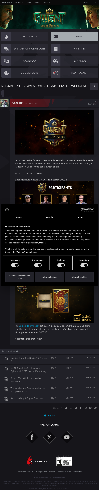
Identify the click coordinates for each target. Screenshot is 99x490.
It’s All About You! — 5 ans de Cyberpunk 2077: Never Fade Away (27, 366)
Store (37, 2)
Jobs (28, 2)
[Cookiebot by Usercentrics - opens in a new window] (82, 210)
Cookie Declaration (64, 470)
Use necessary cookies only (19, 277)
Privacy (52, 470)
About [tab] (80, 217)
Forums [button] (6, 2)
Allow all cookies (79, 277)
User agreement (41, 470)
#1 (91, 103)
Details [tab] (49, 217)
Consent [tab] (19, 217)
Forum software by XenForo (49, 487)
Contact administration (25, 470)
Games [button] (18, 2)
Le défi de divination (30, 321)
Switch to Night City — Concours (28, 396)
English (49, 414)
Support (47, 2)
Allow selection (49, 277)
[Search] (94, 86)
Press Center (77, 470)
